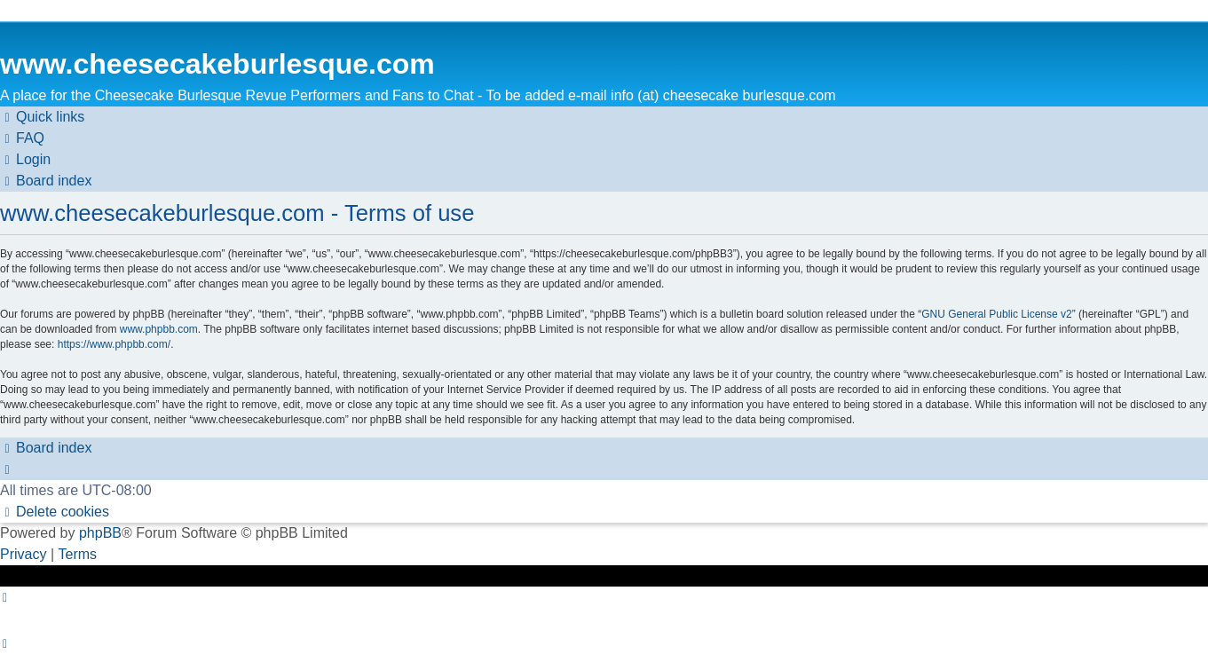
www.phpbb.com (159, 329)
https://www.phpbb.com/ (114, 344)
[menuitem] (22, 138)
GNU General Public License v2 (996, 314)
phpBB (100, 532)
